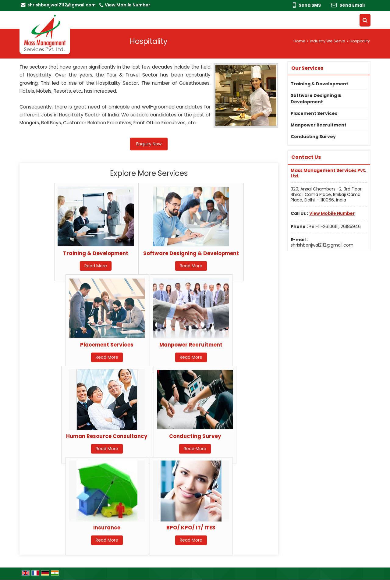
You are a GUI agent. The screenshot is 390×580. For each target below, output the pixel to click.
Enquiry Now (148, 144)
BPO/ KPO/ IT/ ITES (190, 527)
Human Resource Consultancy (106, 436)
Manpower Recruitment (190, 344)
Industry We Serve (327, 41)
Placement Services (106, 344)
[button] (127, 5)
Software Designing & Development (191, 253)
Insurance (106, 527)
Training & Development (95, 253)
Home (299, 41)
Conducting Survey (195, 436)
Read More (95, 266)
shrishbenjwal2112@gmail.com (61, 5)
